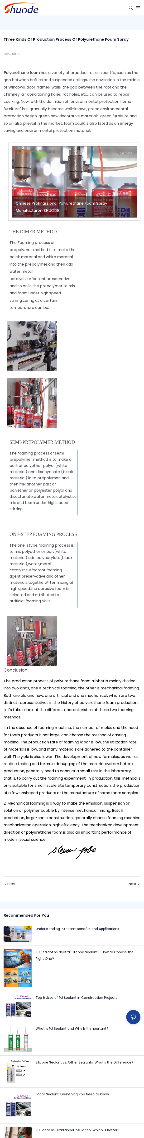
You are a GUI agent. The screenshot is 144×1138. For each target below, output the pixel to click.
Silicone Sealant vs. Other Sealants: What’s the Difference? (84, 1062)
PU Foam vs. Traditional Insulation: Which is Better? (77, 1130)
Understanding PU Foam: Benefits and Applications (77, 928)
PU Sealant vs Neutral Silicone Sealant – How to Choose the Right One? (85, 955)
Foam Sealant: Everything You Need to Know (72, 1094)
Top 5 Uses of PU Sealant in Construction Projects (76, 997)
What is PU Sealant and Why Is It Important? (72, 1028)
